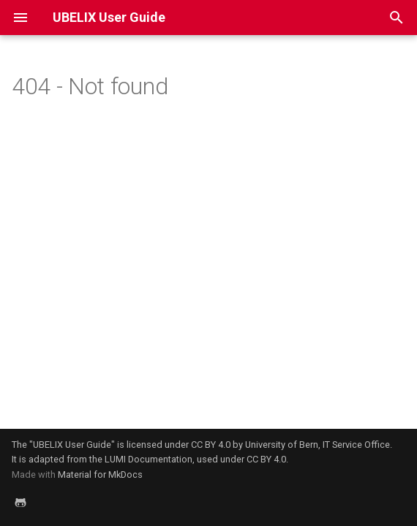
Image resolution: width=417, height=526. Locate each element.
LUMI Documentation (148, 459)
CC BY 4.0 (210, 444)
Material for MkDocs (100, 474)
